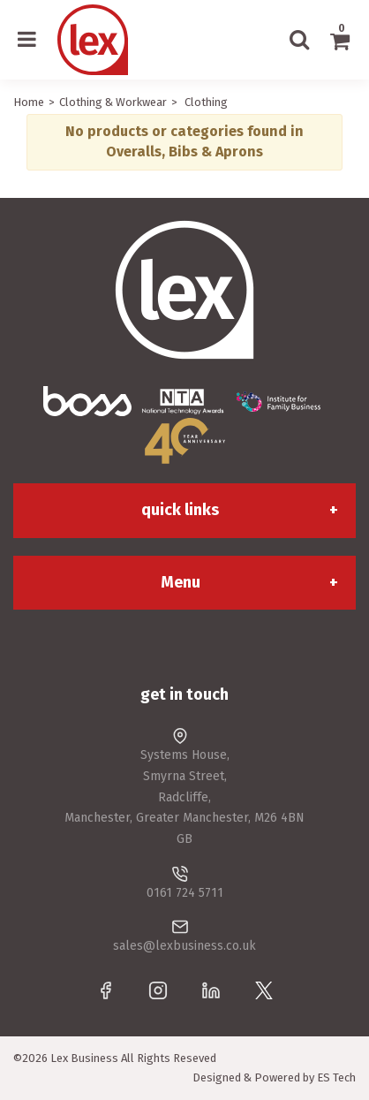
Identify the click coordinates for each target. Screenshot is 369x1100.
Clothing (206, 102)
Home (28, 102)
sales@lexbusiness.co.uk (184, 945)
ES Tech (336, 1077)
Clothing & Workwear (113, 102)
